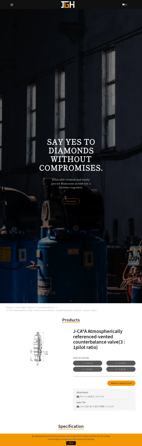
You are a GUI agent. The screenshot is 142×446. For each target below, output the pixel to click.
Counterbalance (46, 307)
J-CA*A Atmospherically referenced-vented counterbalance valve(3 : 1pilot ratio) (52, 310)
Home (10, 307)
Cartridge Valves (25, 307)
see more (71, 201)
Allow (71, 443)
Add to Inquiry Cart (121, 383)
